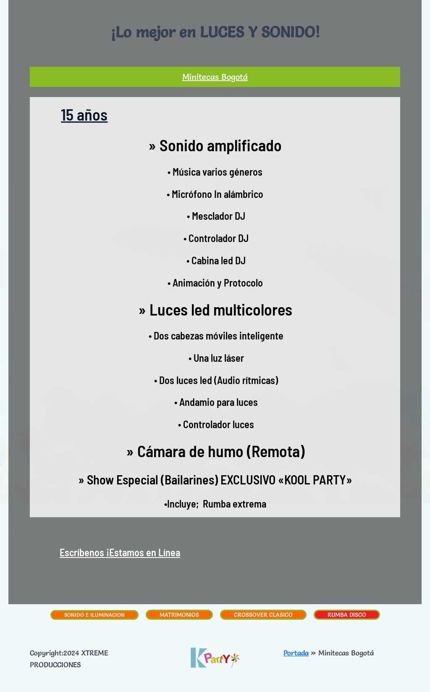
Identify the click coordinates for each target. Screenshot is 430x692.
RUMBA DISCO (347, 614)
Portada (296, 652)
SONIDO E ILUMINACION (94, 614)
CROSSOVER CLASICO (263, 614)
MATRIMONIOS (179, 614)
